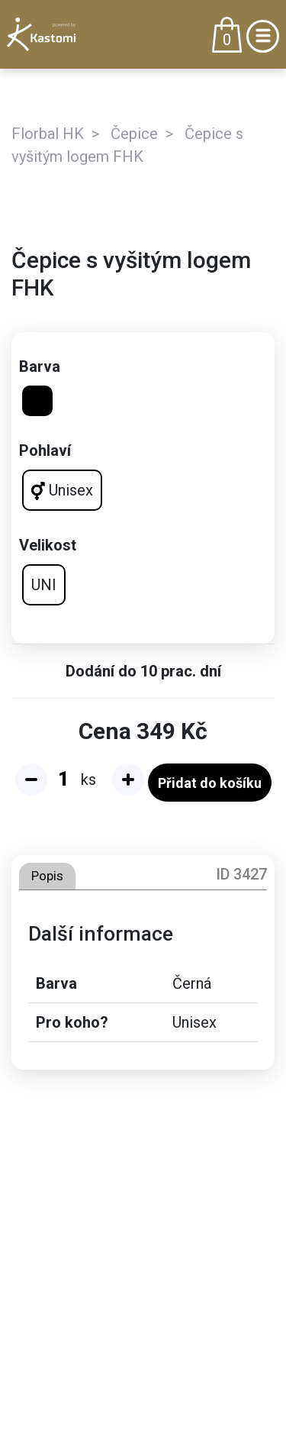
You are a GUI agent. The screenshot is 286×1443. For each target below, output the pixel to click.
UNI (43, 585)
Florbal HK (47, 133)
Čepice (134, 133)
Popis (47, 875)
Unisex (62, 491)
